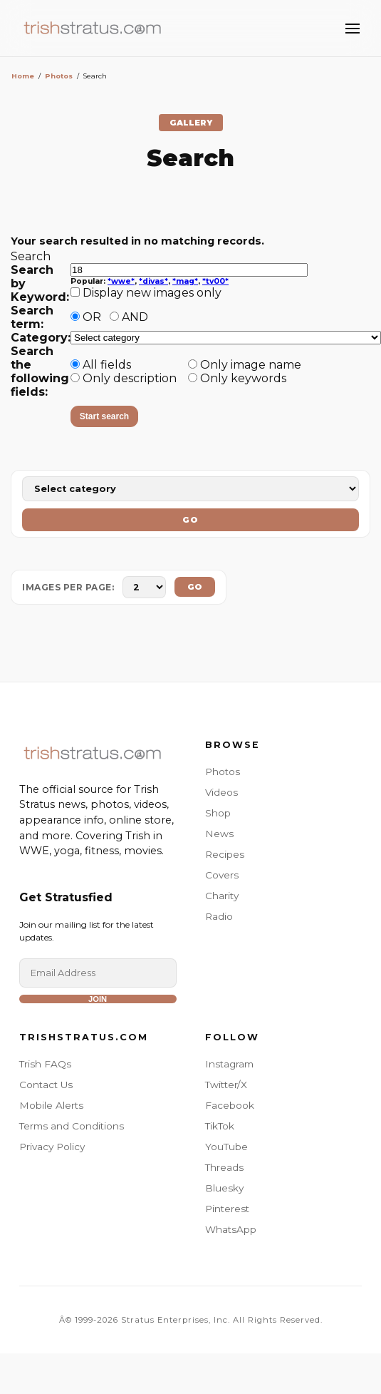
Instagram (229, 1064)
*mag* (185, 281)
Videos (221, 792)
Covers (222, 875)
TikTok (219, 1126)
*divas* (153, 281)
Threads (224, 1167)
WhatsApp (230, 1229)
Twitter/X (226, 1084)
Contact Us (46, 1084)
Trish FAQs (45, 1064)
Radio (219, 916)
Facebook (229, 1105)
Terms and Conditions (71, 1126)
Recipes (224, 854)
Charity (222, 895)
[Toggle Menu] (352, 28)
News (219, 833)
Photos (59, 76)
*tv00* (215, 281)
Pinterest (227, 1208)
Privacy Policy (52, 1146)
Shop (218, 813)
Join (97, 999)
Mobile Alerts (51, 1105)
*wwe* (121, 281)
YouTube (226, 1146)
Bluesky (224, 1188)
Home (22, 76)
